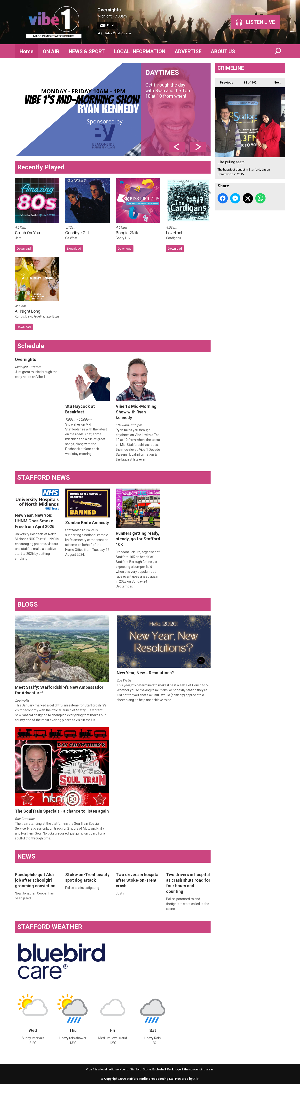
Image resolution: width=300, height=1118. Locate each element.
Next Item (198, 147)
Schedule (30, 346)
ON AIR (51, 51)
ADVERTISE (188, 51)
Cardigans (173, 238)
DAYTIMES (175, 83)
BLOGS (27, 604)
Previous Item (177, 147)
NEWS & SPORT (87, 51)
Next (274, 81)
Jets (107, 33)
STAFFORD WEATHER (49, 927)
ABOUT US (223, 51)
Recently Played (41, 167)
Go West (71, 238)
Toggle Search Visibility (278, 51)
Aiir (195, 1078)
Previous (224, 81)
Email (107, 25)
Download (24, 248)
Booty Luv (123, 238)
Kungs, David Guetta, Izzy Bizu (37, 316)
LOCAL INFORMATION (139, 51)
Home (27, 51)
